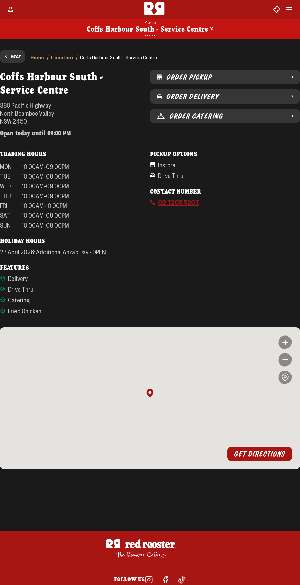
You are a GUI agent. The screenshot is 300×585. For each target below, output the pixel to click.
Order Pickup (225, 77)
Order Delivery (225, 96)
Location (62, 57)
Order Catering (225, 116)
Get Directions (259, 454)
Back (12, 56)
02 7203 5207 (178, 202)
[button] (150, 393)
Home (37, 57)
